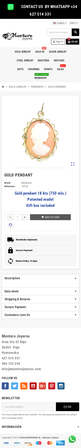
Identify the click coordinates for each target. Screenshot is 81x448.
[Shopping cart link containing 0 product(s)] (72, 42)
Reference (9, 186)
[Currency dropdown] (74, 23)
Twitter (14, 385)
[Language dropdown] (60, 23)
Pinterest (51, 385)
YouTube (33, 385)
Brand (7, 183)
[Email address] (29, 406)
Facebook (5, 385)
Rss (23, 385)
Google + (42, 385)
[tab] (40, 278)
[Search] (63, 32)
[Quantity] (17, 217)
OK (68, 406)
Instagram (61, 385)
